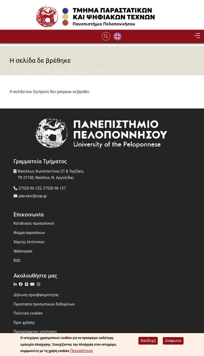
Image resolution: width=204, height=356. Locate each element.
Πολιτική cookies (28, 313)
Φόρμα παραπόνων (29, 233)
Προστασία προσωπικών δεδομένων (44, 304)
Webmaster (23, 251)
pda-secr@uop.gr (33, 196)
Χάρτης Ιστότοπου (29, 242)
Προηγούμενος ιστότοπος (35, 331)
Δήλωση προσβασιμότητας (36, 295)
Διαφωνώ (173, 341)
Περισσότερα (81, 351)
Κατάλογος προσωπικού (34, 223)
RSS (17, 260)
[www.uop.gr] (102, 134)
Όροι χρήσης (24, 322)
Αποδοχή (148, 341)
